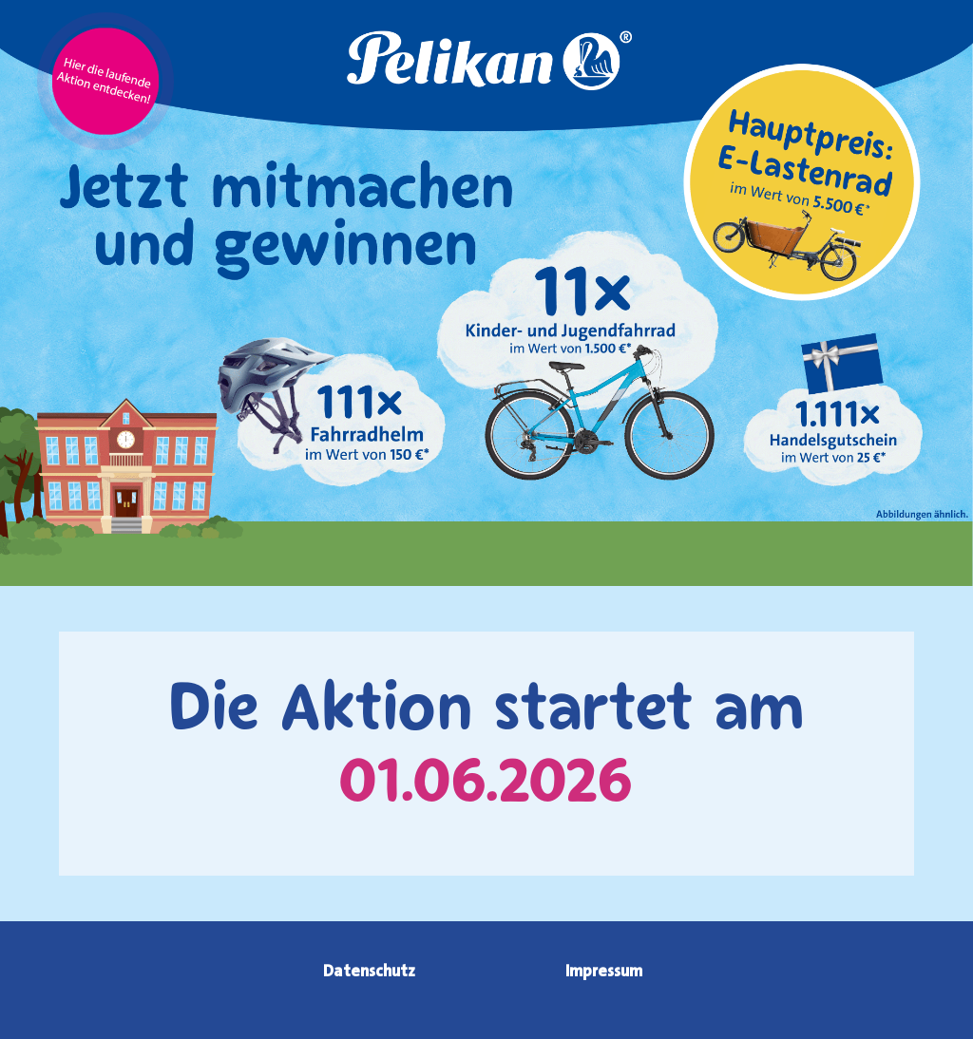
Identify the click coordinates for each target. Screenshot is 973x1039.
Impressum (603, 971)
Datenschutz (369, 971)
